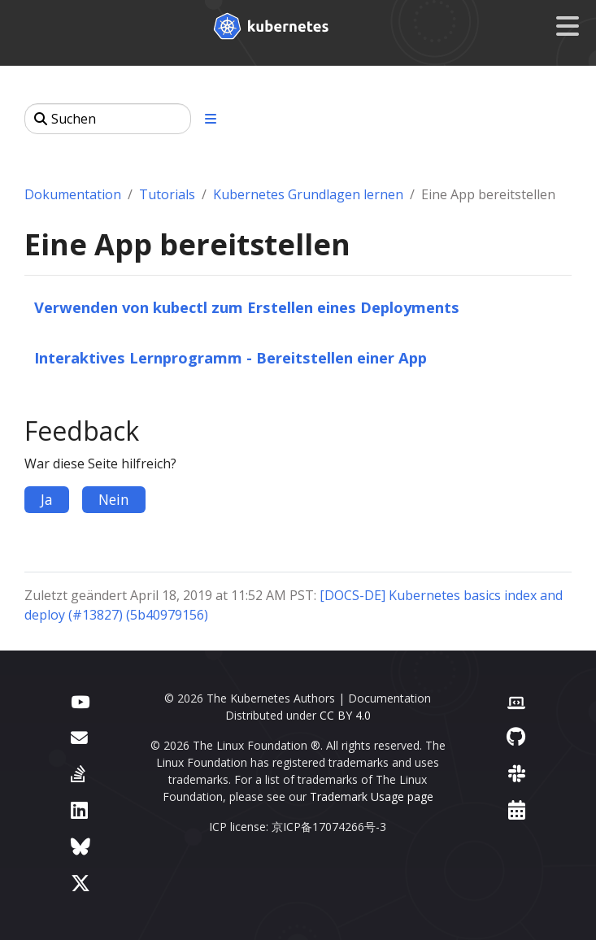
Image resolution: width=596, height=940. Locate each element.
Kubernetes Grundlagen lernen (308, 194)
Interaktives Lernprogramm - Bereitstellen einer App (230, 357)
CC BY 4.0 (345, 715)
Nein (113, 499)
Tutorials (167, 194)
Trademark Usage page (371, 796)
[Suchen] (107, 118)
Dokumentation (72, 194)
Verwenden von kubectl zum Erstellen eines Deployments (246, 307)
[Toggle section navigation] (210, 118)
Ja (47, 499)
